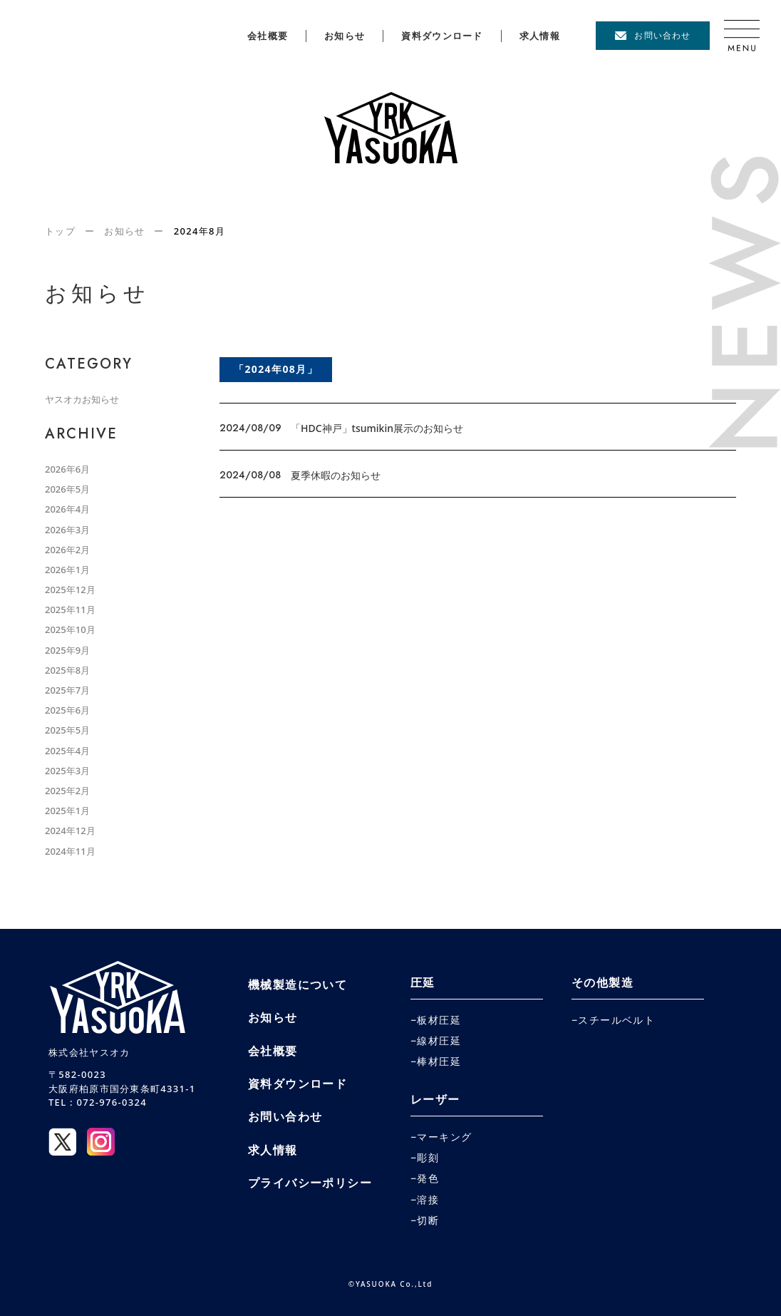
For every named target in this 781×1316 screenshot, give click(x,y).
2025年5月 (67, 730)
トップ (60, 231)
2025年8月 (67, 670)
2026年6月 (67, 469)
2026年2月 (67, 549)
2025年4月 (67, 750)
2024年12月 (70, 830)
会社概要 (267, 36)
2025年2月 (67, 790)
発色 (428, 1178)
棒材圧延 (439, 1061)
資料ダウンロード (441, 36)
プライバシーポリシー (310, 1183)
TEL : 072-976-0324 (97, 1102)
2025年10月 (70, 629)
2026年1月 (67, 569)
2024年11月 (70, 851)
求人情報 (539, 36)
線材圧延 (439, 1040)
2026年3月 (67, 529)
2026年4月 (67, 509)
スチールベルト (616, 1020)
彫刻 (428, 1157)
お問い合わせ (662, 35)
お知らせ (344, 36)
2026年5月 (67, 489)
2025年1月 (67, 810)
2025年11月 (70, 609)
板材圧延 (439, 1020)
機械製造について (297, 984)
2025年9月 (67, 650)
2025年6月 (67, 710)
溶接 (428, 1199)
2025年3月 (67, 770)
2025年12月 (70, 589)
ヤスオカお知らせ (82, 399)
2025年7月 (67, 690)
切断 (428, 1220)
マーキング (444, 1137)
